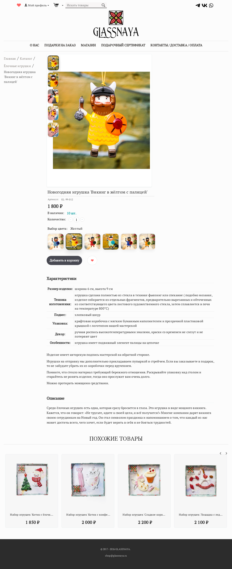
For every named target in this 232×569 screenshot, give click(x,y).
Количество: (57, 219)
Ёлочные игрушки (22, 73)
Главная (11, 58)
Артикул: (53, 199)
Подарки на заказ (60, 45)
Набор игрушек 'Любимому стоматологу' (32, 514)
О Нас (34, 45)
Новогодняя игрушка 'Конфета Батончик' (201, 514)
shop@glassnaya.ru (116, 555)
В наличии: (56, 213)
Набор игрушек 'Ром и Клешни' (145, 514)
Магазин (88, 45)
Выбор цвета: (58, 228)
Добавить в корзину (64, 260)
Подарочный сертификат (123, 45)
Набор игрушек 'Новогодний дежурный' (88, 514)
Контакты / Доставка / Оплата (176, 45)
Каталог (31, 58)
